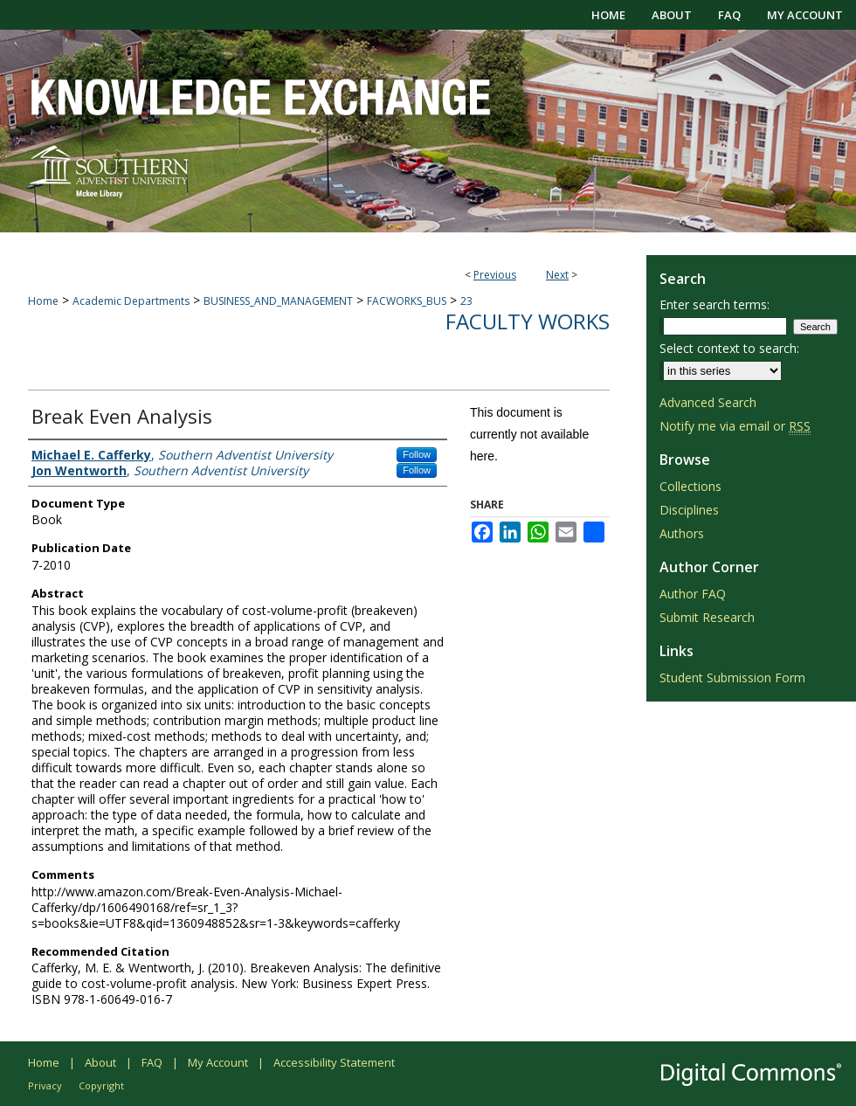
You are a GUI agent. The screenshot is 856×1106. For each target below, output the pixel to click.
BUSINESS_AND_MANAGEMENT (278, 301)
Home (43, 301)
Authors (681, 533)
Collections (690, 486)
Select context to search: (729, 348)
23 (466, 301)
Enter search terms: (714, 304)
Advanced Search (707, 402)
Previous (494, 274)
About (100, 1062)
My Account (218, 1062)
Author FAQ (692, 593)
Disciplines (689, 509)
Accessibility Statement (334, 1062)
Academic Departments (131, 301)
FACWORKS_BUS (406, 301)
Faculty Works (527, 321)
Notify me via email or (735, 426)
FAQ (152, 1062)
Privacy (45, 1085)
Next (557, 274)
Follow (417, 454)
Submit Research (707, 617)
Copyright (101, 1085)
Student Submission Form (732, 677)
